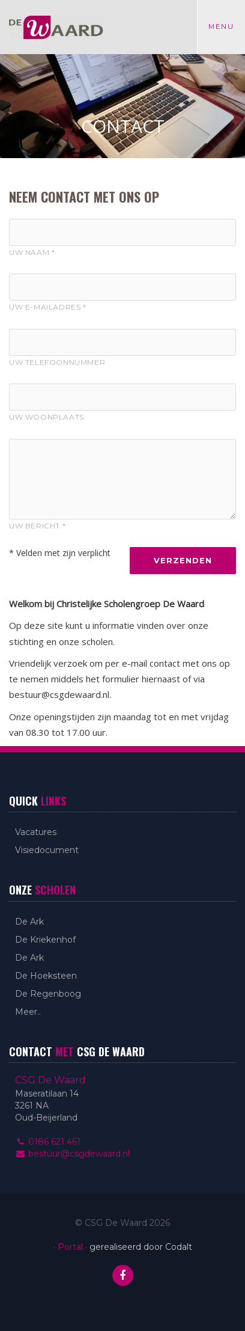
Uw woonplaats (46, 416)
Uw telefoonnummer (57, 362)
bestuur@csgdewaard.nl (72, 1153)
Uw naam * (32, 252)
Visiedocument (47, 850)
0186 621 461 (47, 1141)
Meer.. (28, 1011)
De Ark (29, 921)
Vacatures (35, 832)
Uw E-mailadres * (47, 306)
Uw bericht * (37, 525)
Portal (70, 1246)
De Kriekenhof (45, 939)
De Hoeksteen (46, 975)
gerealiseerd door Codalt (140, 1246)
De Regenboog (48, 993)
